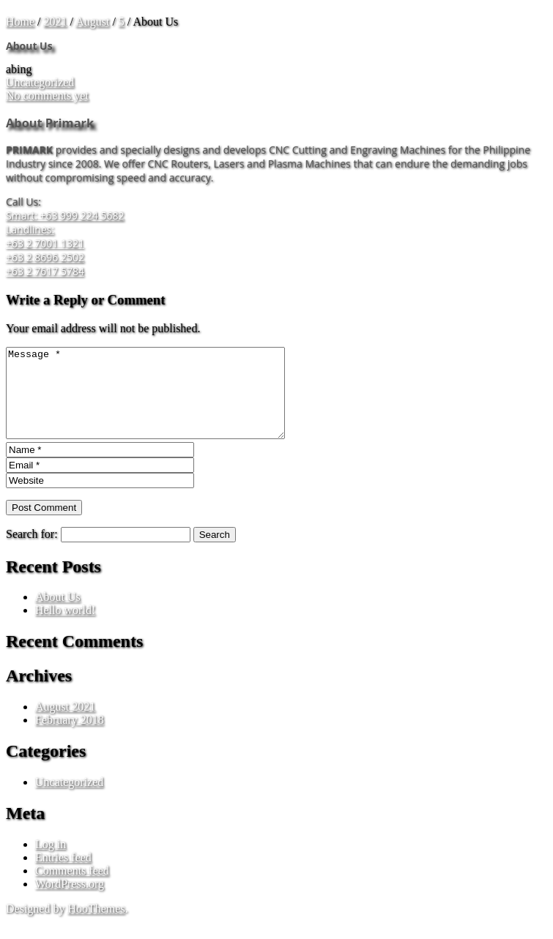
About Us (58, 614)
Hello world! (65, 627)
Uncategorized (40, 82)
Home (20, 21)
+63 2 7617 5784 (45, 271)
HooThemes (96, 926)
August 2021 (65, 724)
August (92, 21)
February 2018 (69, 737)
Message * (162, 402)
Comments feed (72, 888)
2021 (55, 21)
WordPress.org (69, 901)
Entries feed (63, 875)
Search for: (32, 551)
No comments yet (47, 95)
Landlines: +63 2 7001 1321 (45, 236)
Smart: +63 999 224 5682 (65, 215)
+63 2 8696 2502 (45, 257)
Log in (50, 862)
